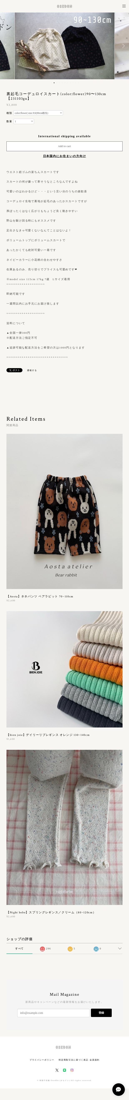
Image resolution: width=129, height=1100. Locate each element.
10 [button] (75, 82)
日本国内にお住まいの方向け (64, 156)
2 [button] (54, 82)
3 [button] (56, 82)
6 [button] (64, 82)
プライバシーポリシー (42, 1060)
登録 (101, 1012)
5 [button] (62, 82)
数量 (9, 121)
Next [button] (123, 46)
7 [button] (67, 82)
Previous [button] (6, 46)
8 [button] (70, 82)
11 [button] (78, 82)
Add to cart (64, 146)
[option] (65, 46)
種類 (9, 113)
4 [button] (59, 82)
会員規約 (95, 1060)
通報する (32, 370)
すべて (19, 948)
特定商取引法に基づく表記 (73, 1060)
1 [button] (51, 82)
